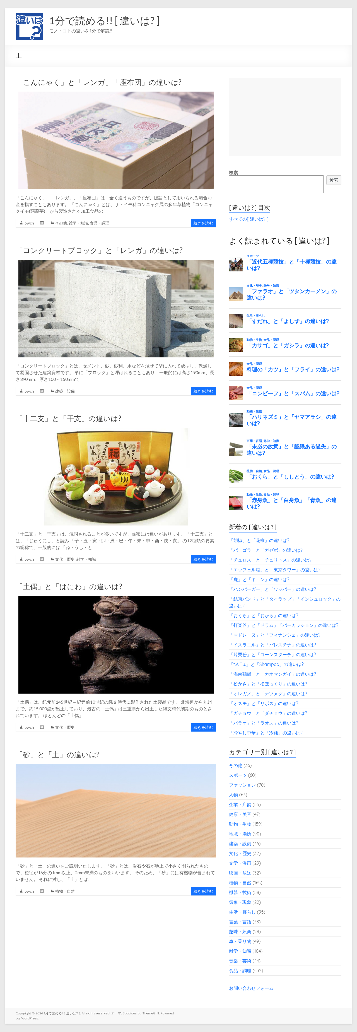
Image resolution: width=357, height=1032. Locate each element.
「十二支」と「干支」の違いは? (68, 418)
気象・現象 (240, 902)
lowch (29, 223)
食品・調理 (99, 223)
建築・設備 (65, 391)
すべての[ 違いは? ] (248, 219)
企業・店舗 (240, 804)
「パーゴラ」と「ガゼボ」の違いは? (266, 550)
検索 (233, 172)
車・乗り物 (240, 941)
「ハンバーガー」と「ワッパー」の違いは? (272, 589)
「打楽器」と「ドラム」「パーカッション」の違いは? (283, 625)
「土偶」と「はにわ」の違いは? (69, 586)
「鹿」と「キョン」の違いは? (259, 579)
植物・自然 (65, 891)
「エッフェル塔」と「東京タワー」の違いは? (274, 569)
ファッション (242, 785)
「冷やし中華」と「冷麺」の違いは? (266, 732)
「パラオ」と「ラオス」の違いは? (263, 723)
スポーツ (238, 775)
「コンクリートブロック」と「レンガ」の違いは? (99, 250)
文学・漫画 (240, 863)
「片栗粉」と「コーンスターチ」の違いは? (272, 654)
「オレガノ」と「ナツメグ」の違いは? (268, 693)
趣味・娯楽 (240, 931)
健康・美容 (240, 814)
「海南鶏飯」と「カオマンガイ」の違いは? (272, 674)
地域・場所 (240, 834)
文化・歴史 (65, 559)
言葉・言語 (240, 921)
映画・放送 (240, 873)
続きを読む (203, 223)
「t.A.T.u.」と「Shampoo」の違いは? (266, 664)
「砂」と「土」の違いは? (58, 754)
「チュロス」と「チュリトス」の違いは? (270, 560)
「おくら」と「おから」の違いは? (263, 615)
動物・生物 (240, 824)
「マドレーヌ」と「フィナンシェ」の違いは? (274, 635)
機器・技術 (240, 892)
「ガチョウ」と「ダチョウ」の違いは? (268, 713)
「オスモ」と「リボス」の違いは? (263, 703)
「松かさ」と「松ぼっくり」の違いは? (268, 684)
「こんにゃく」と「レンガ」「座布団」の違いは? (99, 82)
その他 (61, 223)
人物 (233, 794)
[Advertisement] (285, 117)
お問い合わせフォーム (251, 988)
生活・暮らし (242, 912)
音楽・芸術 (240, 961)
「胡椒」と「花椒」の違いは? (259, 540)
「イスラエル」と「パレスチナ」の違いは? (272, 645)
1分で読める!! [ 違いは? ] (104, 20)
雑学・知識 (78, 223)
